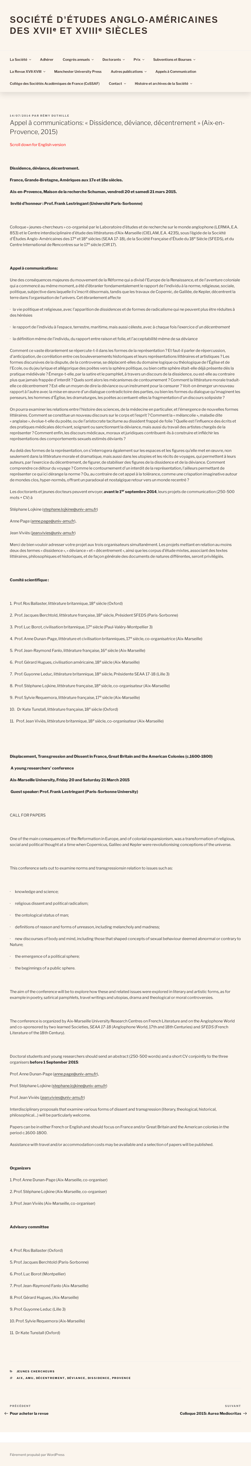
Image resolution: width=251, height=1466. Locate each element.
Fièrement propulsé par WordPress (37, 1455)
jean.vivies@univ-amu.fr (53, 533)
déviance (76, 1378)
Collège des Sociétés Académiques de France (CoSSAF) (55, 83)
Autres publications (129, 71)
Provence (121, 1378)
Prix (139, 59)
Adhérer (46, 59)
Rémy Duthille (54, 115)
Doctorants (114, 59)
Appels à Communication (175, 71)
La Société (21, 59)
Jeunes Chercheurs (36, 1371)
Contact (118, 83)
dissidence (99, 1378)
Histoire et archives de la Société (164, 83)
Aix (20, 1378)
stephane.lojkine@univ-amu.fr (70, 509)
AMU (29, 1378)
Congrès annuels (78, 59)
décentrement (50, 1378)
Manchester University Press (77, 71)
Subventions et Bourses (174, 59)
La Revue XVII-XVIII (28, 71)
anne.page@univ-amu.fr (53, 521)
